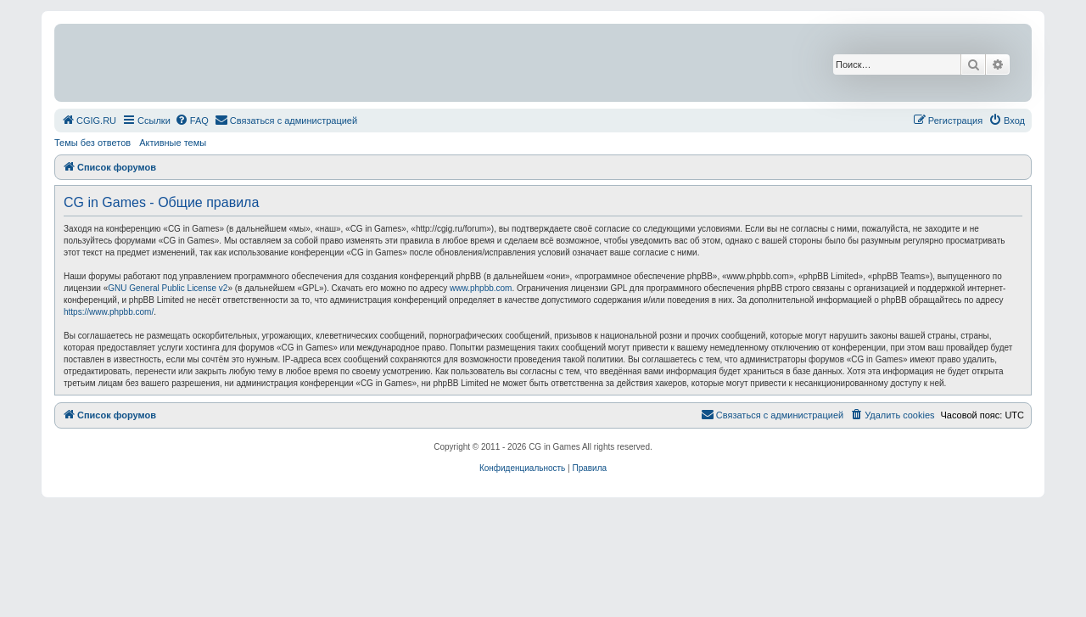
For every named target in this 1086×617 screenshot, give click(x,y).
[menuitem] (88, 120)
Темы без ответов (92, 142)
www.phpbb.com (481, 288)
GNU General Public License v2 (167, 288)
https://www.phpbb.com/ (109, 312)
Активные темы (172, 142)
